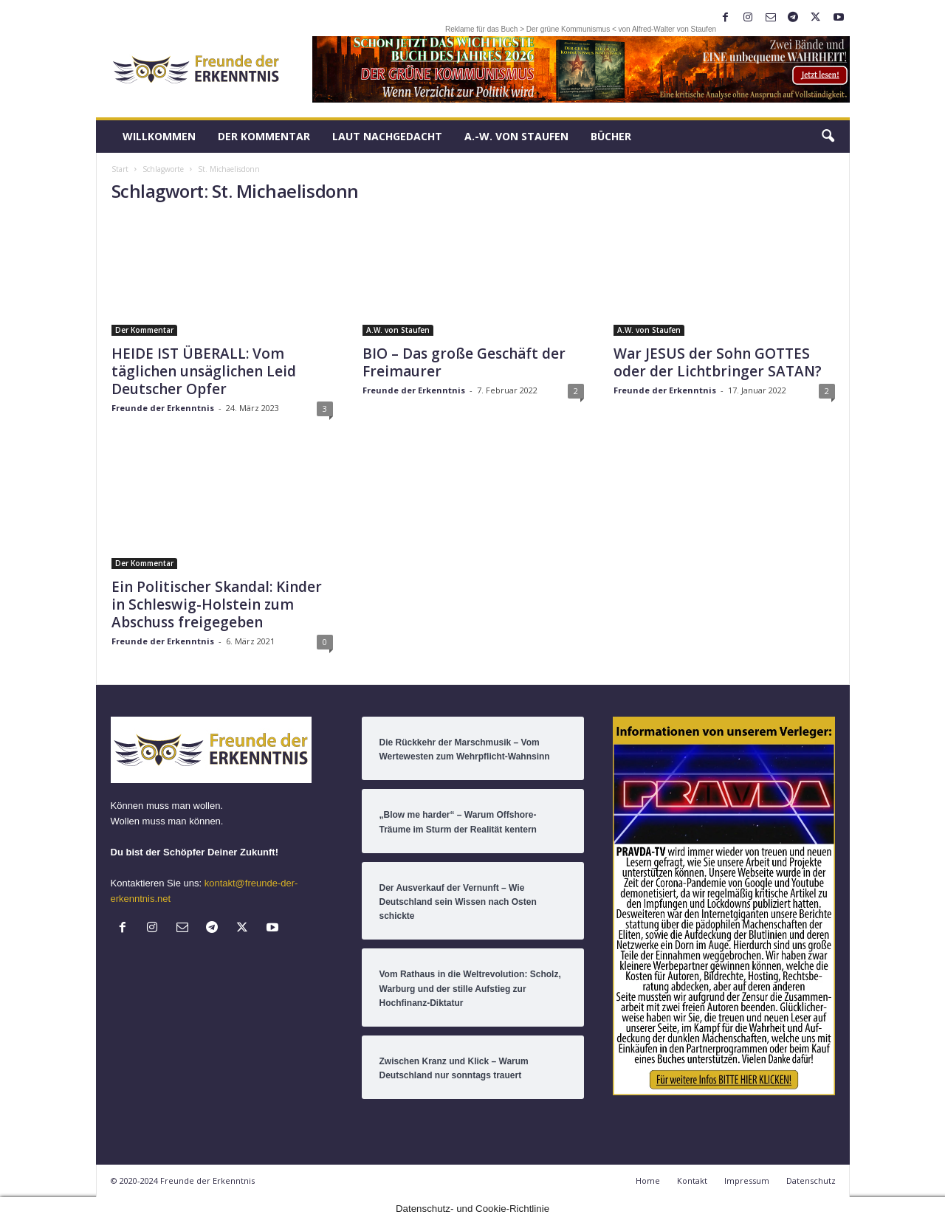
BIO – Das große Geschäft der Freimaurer (464, 362)
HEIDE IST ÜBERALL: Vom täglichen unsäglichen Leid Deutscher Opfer (203, 371)
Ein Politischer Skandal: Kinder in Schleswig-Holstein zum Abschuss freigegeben (216, 604)
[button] (827, 136)
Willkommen (159, 136)
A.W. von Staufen (398, 330)
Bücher (611, 136)
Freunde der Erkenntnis (162, 407)
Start (119, 169)
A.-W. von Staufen (516, 136)
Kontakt (692, 1180)
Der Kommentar (264, 136)
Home (648, 1180)
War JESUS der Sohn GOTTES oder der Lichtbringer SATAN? (718, 362)
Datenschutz (811, 1180)
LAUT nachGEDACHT (387, 136)
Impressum (746, 1180)
